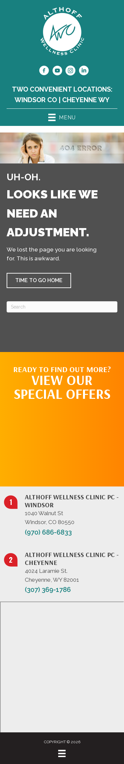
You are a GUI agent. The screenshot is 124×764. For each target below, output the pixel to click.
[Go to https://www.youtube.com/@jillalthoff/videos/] (57, 71)
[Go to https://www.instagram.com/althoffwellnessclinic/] (70, 71)
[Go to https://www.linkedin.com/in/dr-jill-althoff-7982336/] (84, 71)
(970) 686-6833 (48, 532)
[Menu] (62, 753)
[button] (39, 280)
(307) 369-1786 (48, 590)
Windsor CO (36, 100)
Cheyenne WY (85, 100)
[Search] (62, 306)
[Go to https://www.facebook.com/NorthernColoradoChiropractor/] (44, 71)
